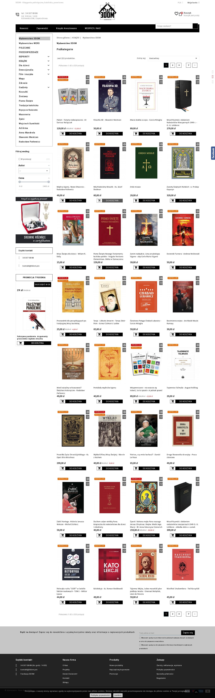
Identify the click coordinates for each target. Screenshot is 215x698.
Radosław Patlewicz (29, 141)
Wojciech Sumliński (29, 123)
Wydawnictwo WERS (29, 43)
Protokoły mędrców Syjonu (105, 388)
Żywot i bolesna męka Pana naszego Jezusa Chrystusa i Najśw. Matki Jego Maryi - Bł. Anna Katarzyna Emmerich (146, 524)
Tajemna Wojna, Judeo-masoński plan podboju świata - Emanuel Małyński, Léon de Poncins (146, 591)
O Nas (65, 665)
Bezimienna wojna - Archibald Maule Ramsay (182, 322)
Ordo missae (135, 187)
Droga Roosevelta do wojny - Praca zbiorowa (182, 456)
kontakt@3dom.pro (31, 266)
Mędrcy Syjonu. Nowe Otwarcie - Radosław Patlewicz (71, 188)
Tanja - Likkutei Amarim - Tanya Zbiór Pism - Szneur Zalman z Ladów (109, 322)
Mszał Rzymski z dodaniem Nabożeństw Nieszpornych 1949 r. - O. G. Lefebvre (182, 123)
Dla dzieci (24, 65)
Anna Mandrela (27, 132)
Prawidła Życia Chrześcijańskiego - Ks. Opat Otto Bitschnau (73, 456)
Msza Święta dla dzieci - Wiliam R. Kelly (71, 255)
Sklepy (66, 682)
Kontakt (66, 678)
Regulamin (161, 678)
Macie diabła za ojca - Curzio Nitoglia (146, 120)
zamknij (117, 695)
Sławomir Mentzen (28, 137)
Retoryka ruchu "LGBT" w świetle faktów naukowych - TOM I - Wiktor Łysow (72, 591)
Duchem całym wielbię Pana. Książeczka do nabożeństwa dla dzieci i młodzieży (110, 524)
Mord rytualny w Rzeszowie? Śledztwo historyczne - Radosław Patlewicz (71, 390)
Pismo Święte (26, 101)
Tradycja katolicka (29, 105)
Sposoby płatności (165, 674)
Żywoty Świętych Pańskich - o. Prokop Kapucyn (183, 188)
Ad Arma (23, 128)
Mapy (22, 78)
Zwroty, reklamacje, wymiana (169, 665)
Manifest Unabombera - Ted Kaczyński (183, 589)
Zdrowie (23, 83)
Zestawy (23, 96)
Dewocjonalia (26, 70)
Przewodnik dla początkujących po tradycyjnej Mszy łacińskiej (71, 322)
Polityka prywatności (166, 670)
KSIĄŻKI (23, 61)
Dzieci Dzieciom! (70, 674)
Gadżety (23, 87)
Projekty (66, 670)
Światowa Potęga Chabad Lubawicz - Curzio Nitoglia (145, 322)
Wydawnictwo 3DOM (29, 38)
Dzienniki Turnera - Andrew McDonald (183, 254)
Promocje (114, 674)
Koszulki (23, 92)
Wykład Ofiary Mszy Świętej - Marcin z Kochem (109, 456)
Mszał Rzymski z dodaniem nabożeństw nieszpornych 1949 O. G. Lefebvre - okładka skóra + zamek (182, 524)
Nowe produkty (116, 665)
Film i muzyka (26, 74)
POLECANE (24, 48)
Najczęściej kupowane (119, 670)
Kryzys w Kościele (28, 110)
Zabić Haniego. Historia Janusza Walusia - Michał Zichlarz (70, 523)
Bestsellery (173, 58)
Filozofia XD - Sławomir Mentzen (107, 120)
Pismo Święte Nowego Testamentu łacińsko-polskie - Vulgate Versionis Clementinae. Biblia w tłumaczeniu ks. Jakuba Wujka (108, 258)
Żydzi (22, 119)
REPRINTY (24, 56)
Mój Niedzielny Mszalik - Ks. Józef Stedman (108, 188)
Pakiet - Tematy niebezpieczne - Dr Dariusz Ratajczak (72, 121)
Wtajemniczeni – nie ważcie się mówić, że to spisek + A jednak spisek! (146, 389)
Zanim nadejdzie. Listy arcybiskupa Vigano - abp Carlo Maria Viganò (145, 255)
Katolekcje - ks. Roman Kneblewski (108, 589)
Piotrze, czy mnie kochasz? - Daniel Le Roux (145, 456)
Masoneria (24, 114)
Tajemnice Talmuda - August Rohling (182, 388)
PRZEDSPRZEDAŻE (28, 52)
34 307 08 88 (28, 258)
